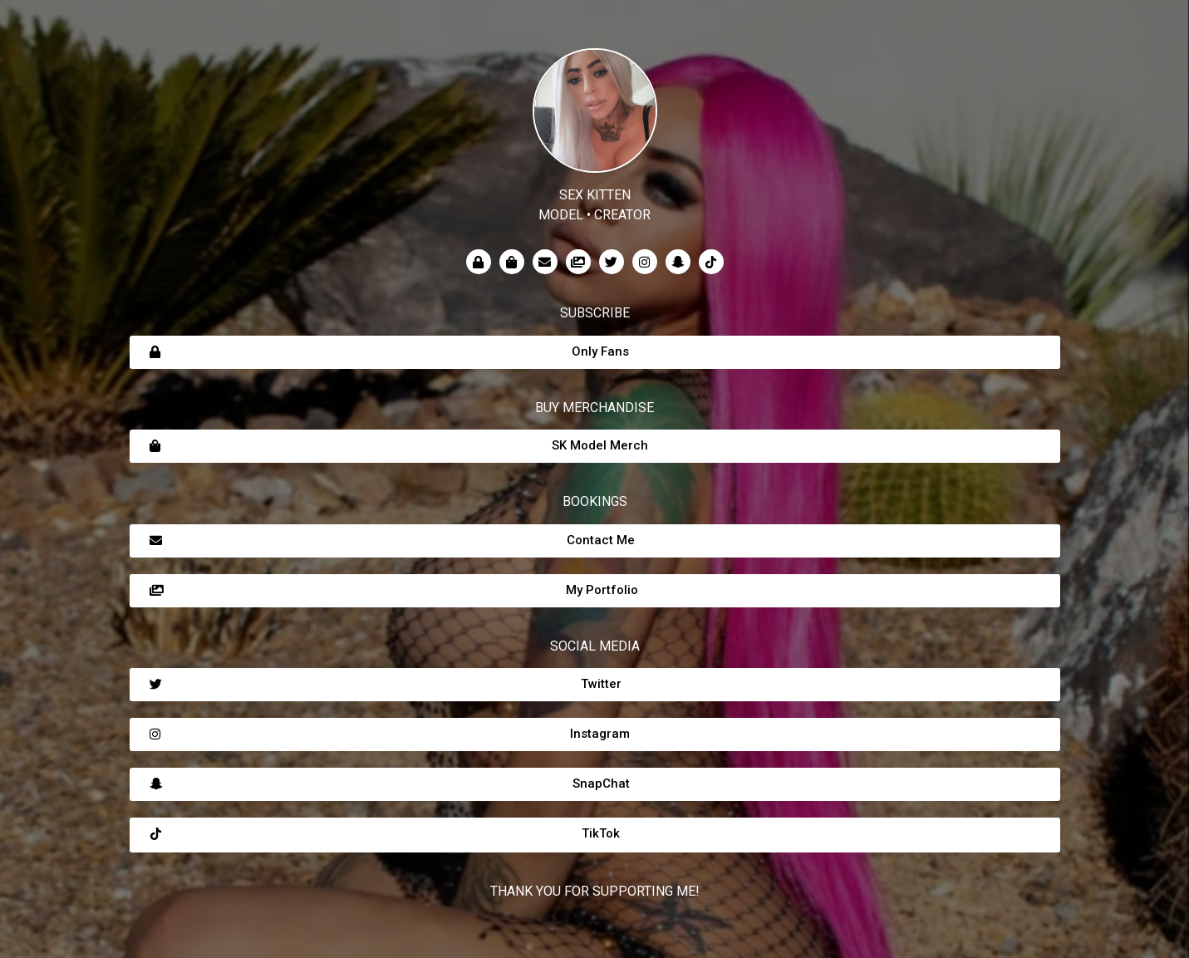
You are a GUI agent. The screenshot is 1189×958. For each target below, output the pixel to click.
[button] (595, 352)
